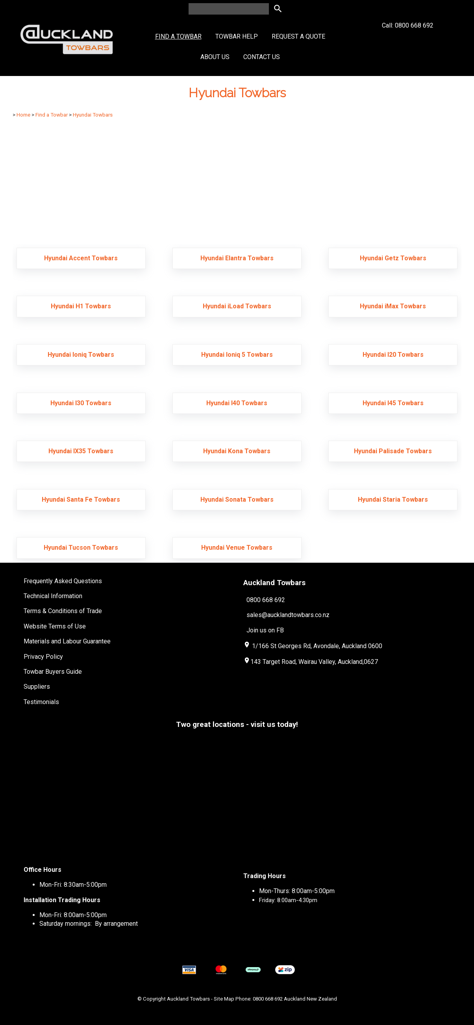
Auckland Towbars (188, 999)
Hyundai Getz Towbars (393, 258)
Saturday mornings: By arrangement (88, 923)
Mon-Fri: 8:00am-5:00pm (73, 915)
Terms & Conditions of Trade (63, 611)
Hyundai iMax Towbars (393, 306)
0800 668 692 (265, 600)
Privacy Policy (43, 656)
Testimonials (41, 702)
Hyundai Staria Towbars (393, 499)
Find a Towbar (178, 36)
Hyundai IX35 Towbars (80, 451)
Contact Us (261, 57)
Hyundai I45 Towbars (393, 403)
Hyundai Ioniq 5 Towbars (237, 354)
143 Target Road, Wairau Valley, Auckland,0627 (310, 661)
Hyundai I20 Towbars (393, 354)
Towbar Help (236, 36)
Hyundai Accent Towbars (81, 258)
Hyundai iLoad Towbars (237, 306)
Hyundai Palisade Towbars (393, 451)
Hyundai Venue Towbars (236, 547)
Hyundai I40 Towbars (236, 403)
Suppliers (37, 686)
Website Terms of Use (55, 626)
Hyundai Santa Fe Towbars (81, 499)
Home (23, 115)
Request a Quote (298, 36)
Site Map (224, 999)
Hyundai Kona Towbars (236, 451)
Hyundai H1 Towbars (81, 306)
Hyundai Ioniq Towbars (81, 354)
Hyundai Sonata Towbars (237, 499)
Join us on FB (265, 630)
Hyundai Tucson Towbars (81, 547)
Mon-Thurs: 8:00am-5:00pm (297, 891)
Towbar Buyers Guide (53, 671)
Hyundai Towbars (93, 115)
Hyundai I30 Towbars (80, 403)
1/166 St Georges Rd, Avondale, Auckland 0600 (317, 646)
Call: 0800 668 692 (407, 39)
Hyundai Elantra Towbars (237, 258)
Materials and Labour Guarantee (67, 641)
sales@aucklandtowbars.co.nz (288, 615)
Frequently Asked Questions (63, 581)
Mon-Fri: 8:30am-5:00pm (73, 884)
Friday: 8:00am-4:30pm (288, 900)
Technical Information (53, 596)
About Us (215, 57)
